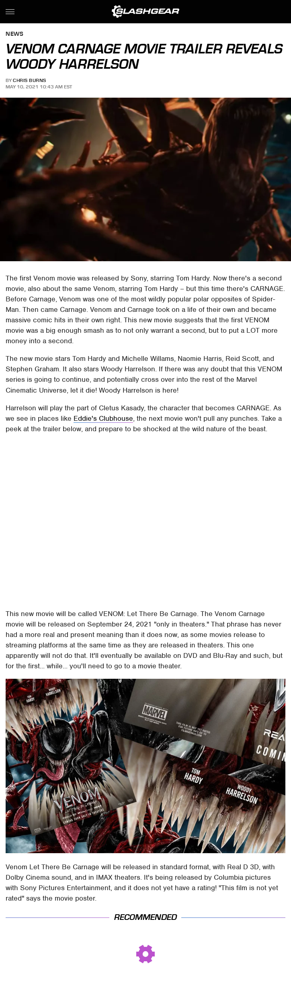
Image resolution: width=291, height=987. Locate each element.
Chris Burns (29, 80)
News (14, 34)
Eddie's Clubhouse (103, 418)
